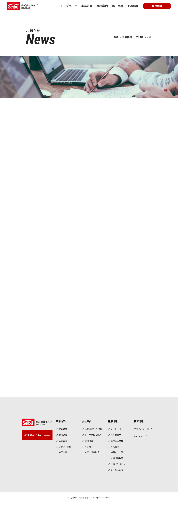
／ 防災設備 (61, 447)
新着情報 (133, 6)
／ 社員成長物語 (115, 465)
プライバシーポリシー (144, 436)
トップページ (68, 6)
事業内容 (86, 6)
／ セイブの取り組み (91, 442)
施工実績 (117, 6)
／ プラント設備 (63, 453)
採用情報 (157, 6)
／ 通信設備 (61, 442)
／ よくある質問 (115, 477)
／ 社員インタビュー (117, 471)
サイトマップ (140, 443)
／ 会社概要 (87, 447)
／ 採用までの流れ (116, 459)
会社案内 (102, 6)
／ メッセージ (114, 436)
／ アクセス (87, 453)
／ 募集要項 (113, 453)
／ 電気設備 (61, 436)
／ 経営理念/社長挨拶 (92, 436)
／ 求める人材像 (115, 447)
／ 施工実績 (61, 459)
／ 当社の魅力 (114, 442)
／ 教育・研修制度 (90, 459)
